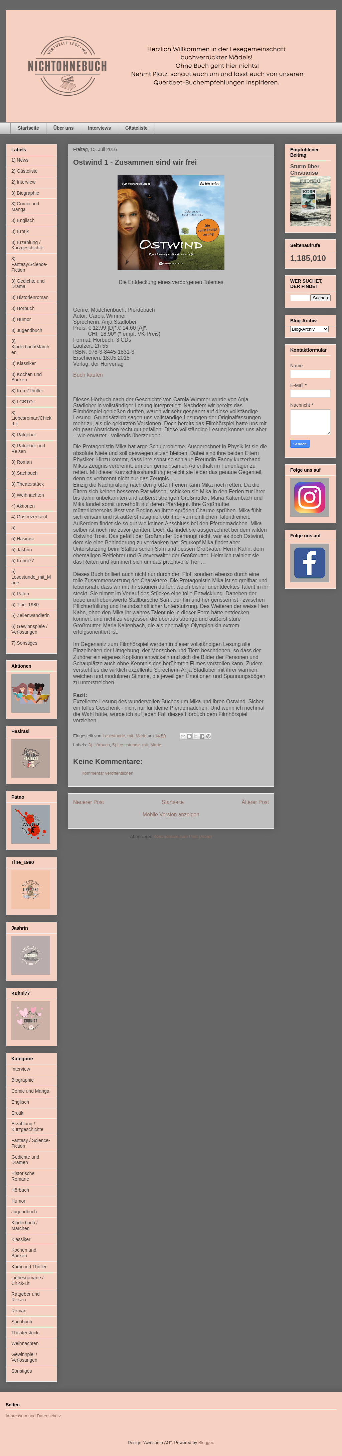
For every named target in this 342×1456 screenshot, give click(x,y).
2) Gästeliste (24, 171)
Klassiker (20, 1239)
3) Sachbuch (24, 473)
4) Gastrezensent (29, 516)
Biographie (22, 1080)
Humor (18, 1201)
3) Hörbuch (99, 744)
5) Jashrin (21, 549)
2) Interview (23, 182)
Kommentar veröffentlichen (107, 773)
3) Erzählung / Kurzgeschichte (27, 245)
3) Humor (21, 319)
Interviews (99, 128)
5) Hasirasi (22, 538)
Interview (20, 1069)
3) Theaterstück (27, 484)
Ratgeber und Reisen (25, 1296)
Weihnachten (24, 1343)
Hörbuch (20, 1190)
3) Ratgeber (23, 434)
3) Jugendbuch (26, 330)
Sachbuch (21, 1321)
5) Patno (20, 593)
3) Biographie (25, 193)
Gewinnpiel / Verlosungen (24, 1357)
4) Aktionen (23, 506)
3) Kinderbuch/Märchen (30, 346)
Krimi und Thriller (29, 1266)
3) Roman (21, 462)
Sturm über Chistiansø (304, 169)
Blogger (205, 1442)
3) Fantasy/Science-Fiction (29, 264)
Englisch (20, 1102)
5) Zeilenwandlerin (30, 615)
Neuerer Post (88, 802)
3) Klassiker (23, 363)
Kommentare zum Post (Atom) (183, 836)
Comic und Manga (30, 1091)
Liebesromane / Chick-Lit (27, 1280)
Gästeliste (136, 128)
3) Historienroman (29, 297)
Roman (18, 1310)
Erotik (17, 1113)
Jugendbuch (24, 1211)
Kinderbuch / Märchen (24, 1225)
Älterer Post (255, 802)
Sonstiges (21, 1371)
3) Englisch (22, 220)
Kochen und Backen (23, 1252)
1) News (19, 160)
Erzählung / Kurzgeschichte (27, 1126)
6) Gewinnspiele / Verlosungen (29, 629)
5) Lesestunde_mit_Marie (136, 744)
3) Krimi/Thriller (27, 390)
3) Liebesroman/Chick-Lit (31, 418)
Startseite (28, 128)
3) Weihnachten (27, 495)
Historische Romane (22, 1176)
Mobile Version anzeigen (171, 814)
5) (13, 527)
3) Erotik (20, 231)
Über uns (63, 128)
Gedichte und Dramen (25, 1159)
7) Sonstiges (24, 643)
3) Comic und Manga (25, 206)
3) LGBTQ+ (23, 401)
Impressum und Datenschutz (33, 1415)
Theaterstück (24, 1332)
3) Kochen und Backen (26, 377)
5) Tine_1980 (25, 604)
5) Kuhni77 (22, 560)
